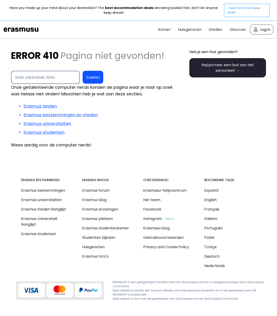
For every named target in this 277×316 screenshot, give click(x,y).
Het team (151, 199)
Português (213, 228)
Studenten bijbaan (98, 237)
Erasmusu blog (156, 228)
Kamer (164, 29)
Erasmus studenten (44, 132)
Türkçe (210, 247)
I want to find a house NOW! (244, 10)
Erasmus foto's (95, 256)
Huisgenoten (189, 29)
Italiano (211, 218)
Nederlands (214, 265)
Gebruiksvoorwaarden (163, 237)
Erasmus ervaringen (100, 209)
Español (211, 190)
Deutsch (211, 256)
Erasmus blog (94, 199)
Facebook (152, 209)
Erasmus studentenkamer (105, 228)
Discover (238, 29)
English (210, 199)
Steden (215, 29)
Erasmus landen (40, 106)
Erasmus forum (95, 190)
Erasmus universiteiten (47, 123)
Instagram (152, 218)
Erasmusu (21, 29)
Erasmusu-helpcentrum (165, 190)
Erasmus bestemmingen (43, 190)
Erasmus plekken (97, 218)
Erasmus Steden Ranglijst (43, 209)
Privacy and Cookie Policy (166, 247)
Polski (209, 237)
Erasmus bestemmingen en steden (61, 115)
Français (211, 209)
